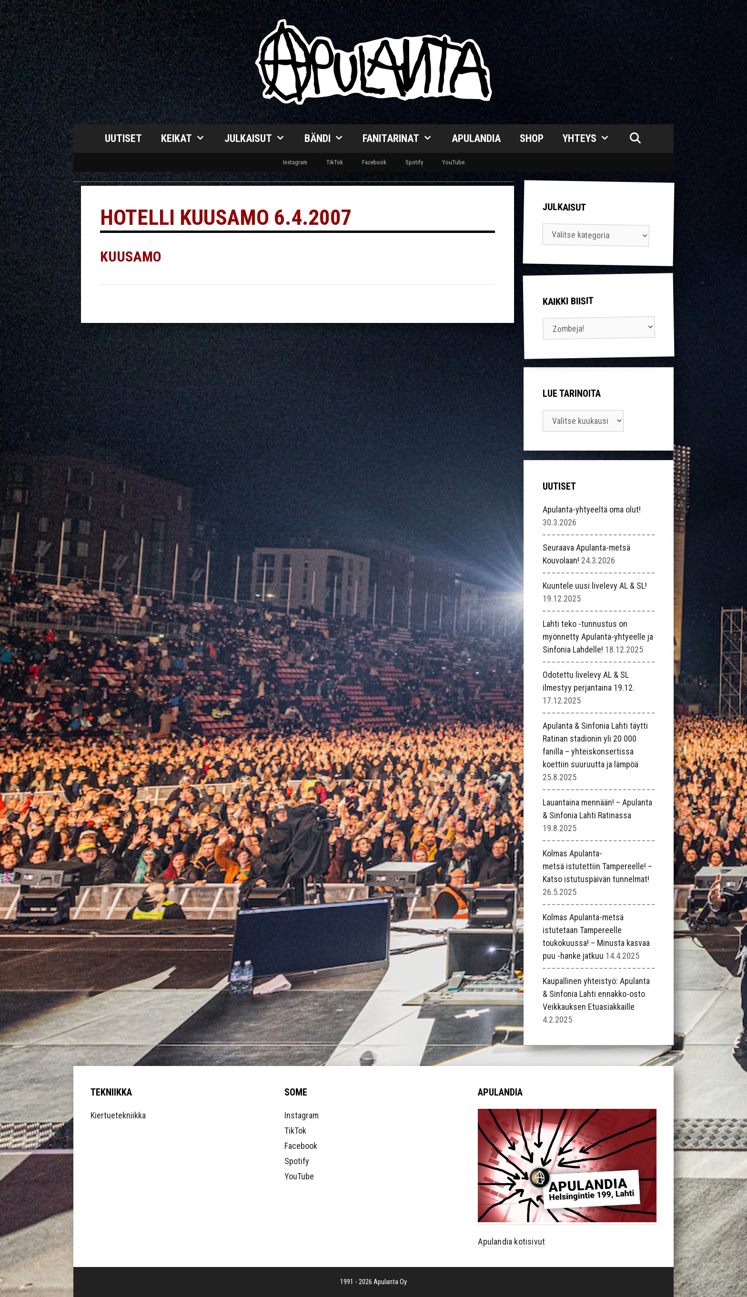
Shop (532, 138)
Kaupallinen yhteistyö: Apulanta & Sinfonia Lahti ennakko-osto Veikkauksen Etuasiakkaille (596, 994)
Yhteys (591, 138)
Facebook (374, 162)
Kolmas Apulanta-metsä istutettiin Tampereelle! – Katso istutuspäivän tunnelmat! (597, 866)
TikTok (334, 162)
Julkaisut (259, 138)
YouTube (453, 162)
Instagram (295, 162)
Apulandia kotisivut (511, 1242)
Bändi (328, 138)
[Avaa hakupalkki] (635, 138)
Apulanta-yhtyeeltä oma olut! (592, 509)
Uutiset (123, 138)
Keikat (188, 138)
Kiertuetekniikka (118, 1115)
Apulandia (476, 138)
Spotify (414, 162)
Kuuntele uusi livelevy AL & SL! (595, 586)
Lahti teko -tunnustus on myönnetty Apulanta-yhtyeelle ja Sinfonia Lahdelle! (598, 636)
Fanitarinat (402, 138)
